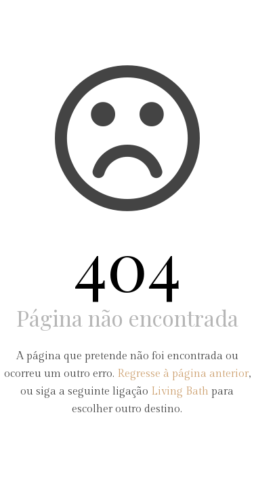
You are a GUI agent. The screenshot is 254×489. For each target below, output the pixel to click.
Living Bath (180, 391)
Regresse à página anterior (183, 373)
